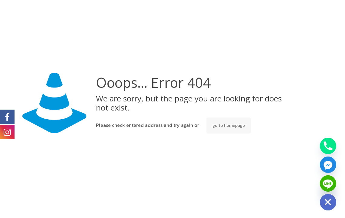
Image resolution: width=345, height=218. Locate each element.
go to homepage (228, 125)
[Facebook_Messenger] (328, 165)
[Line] (328, 183)
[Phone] (328, 146)
